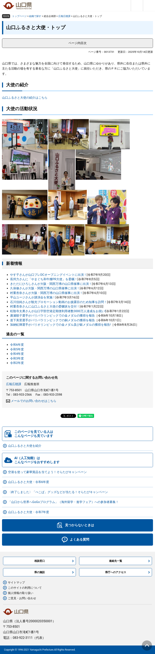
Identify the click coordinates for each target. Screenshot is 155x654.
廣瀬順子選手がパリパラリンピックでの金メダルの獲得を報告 (52, 315)
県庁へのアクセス (115, 572)
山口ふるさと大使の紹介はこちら (24, 97)
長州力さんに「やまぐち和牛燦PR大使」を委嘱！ (44, 279)
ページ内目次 (77, 43)
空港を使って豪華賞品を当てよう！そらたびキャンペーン (47, 472)
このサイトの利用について (25, 587)
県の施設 (39, 572)
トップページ (19, 16)
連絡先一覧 (115, 560)
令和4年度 (17, 354)
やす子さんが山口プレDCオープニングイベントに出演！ (48, 275)
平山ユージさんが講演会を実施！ (33, 297)
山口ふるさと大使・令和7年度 (28, 512)
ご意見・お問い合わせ (22, 598)
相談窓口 (39, 560)
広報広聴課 (64, 16)
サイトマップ (16, 582)
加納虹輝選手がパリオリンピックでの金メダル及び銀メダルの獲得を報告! (60, 324)
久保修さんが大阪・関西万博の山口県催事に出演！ (45, 288)
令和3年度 (17, 358)
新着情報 (14, 263)
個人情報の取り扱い (20, 593)
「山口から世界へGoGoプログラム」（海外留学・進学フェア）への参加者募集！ (63, 502)
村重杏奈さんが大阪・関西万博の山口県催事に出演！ (46, 293)
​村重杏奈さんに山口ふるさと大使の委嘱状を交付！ (45, 306)
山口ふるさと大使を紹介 (24, 446)
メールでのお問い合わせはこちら (33, 401)
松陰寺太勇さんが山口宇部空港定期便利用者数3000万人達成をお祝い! (58, 311)
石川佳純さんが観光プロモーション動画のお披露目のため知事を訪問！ (58, 302)
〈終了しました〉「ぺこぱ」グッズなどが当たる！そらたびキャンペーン (58, 492)
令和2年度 (17, 363)
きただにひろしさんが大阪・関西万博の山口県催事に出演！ (51, 284)
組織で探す (35, 16)
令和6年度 (17, 345)
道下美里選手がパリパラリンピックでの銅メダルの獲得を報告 (52, 320)
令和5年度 (17, 349)
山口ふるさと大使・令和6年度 (28, 482)
